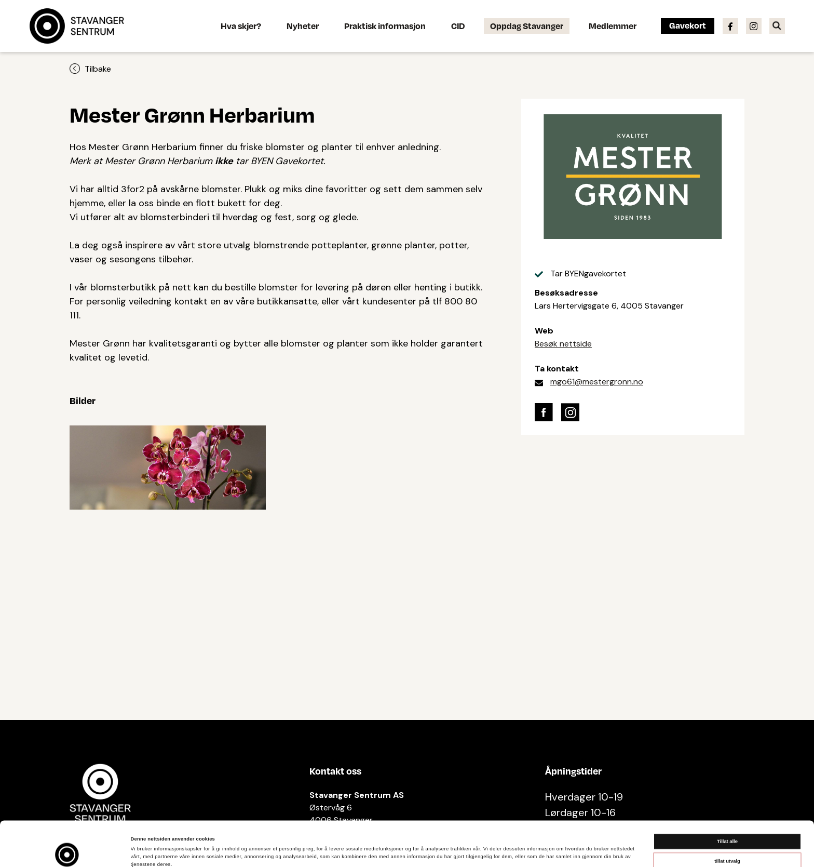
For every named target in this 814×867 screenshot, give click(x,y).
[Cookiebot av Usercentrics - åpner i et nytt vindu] (67, 850)
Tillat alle (727, 799)
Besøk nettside (563, 343)
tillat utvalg (727, 818)
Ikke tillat (727, 838)
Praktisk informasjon (385, 25)
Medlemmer (612, 25)
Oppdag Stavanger (526, 25)
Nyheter (303, 25)
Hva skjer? (241, 25)
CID (458, 25)
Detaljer (436, 849)
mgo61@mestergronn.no (596, 381)
